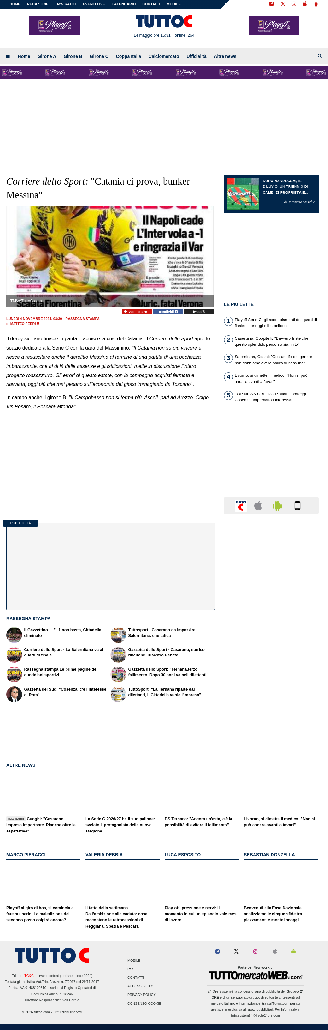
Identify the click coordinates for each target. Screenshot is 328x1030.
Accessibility (140, 986)
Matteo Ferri (23, 324)
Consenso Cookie (144, 1003)
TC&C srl (31, 976)
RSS (130, 969)
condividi (168, 312)
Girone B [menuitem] (73, 56)
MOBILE (174, 4)
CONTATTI (151, 4)
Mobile (133, 960)
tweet (199, 312)
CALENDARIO (124, 4)
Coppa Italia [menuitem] (128, 56)
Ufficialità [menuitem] (196, 56)
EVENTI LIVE (94, 4)
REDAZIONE (38, 4)
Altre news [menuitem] (225, 56)
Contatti (135, 977)
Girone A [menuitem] (47, 56)
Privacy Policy (141, 995)
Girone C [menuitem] (99, 56)
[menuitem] (8, 56)
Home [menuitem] (24, 56)
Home (14, 4)
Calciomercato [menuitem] (164, 56)
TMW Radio (65, 4)
